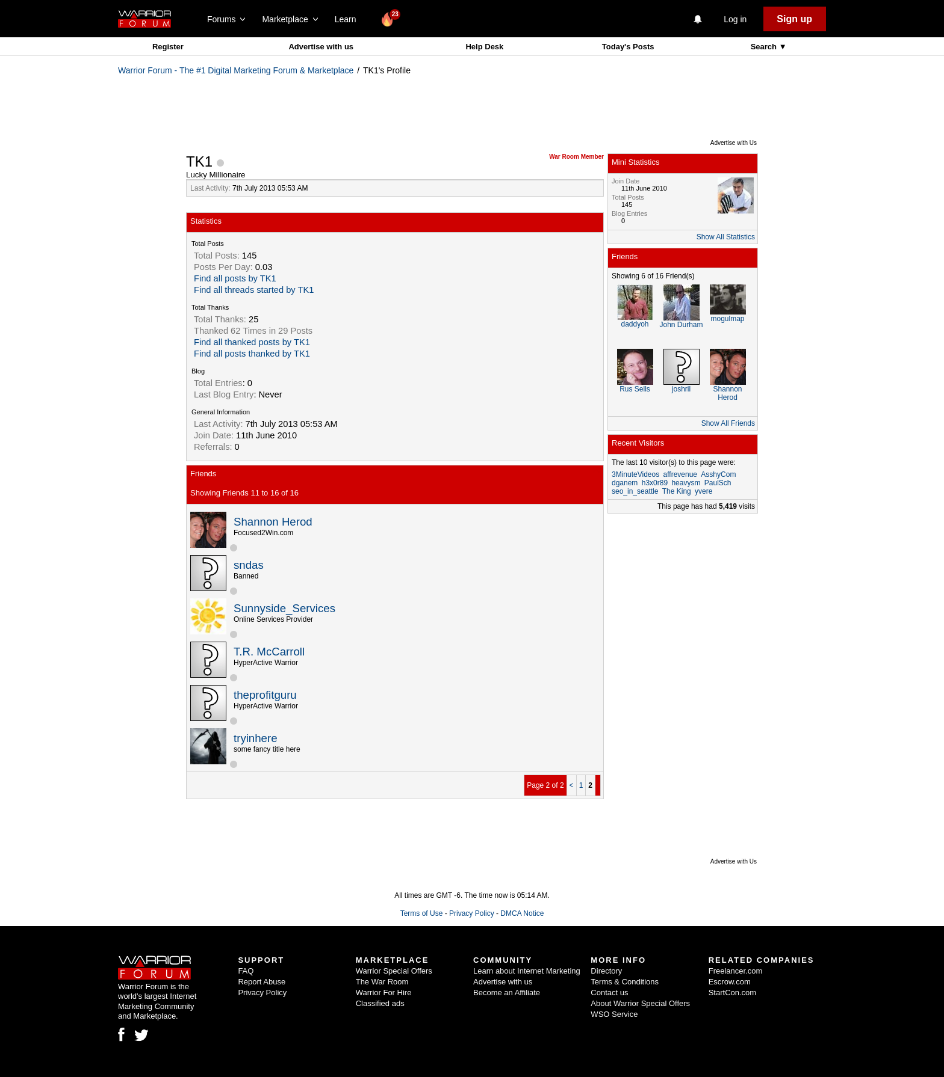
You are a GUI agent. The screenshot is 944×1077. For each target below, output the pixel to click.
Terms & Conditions (625, 981)
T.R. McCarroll (269, 651)
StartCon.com (732, 992)
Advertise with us (320, 46)
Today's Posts (628, 46)
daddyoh (634, 324)
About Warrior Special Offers (640, 1003)
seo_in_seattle (635, 491)
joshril (681, 389)
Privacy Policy (471, 913)
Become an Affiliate (506, 992)
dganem (625, 483)
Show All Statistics (726, 237)
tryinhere (256, 738)
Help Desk (484, 46)
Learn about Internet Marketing (526, 970)
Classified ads (380, 1003)
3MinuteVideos (635, 474)
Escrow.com (730, 981)
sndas (249, 565)
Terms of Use (421, 913)
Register (168, 46)
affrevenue (680, 474)
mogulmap (727, 319)
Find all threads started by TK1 (254, 290)
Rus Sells (635, 389)
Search (765, 46)
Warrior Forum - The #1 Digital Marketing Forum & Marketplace (235, 70)
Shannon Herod (273, 521)
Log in (735, 19)
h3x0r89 (655, 483)
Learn (349, 19)
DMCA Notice (522, 913)
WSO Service (614, 1014)
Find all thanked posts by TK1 (252, 342)
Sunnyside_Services (284, 608)
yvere (703, 491)
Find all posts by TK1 (235, 278)
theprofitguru (265, 695)
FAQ (245, 970)
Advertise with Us (733, 143)
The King (676, 491)
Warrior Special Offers (394, 970)
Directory (606, 970)
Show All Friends (728, 423)
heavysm (685, 483)
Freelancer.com (736, 970)
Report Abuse (261, 981)
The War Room (382, 981)
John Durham (681, 325)
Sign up (794, 19)
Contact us (609, 992)
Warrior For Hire (384, 992)
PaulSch (717, 483)
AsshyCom (718, 474)
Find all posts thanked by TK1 (252, 353)
